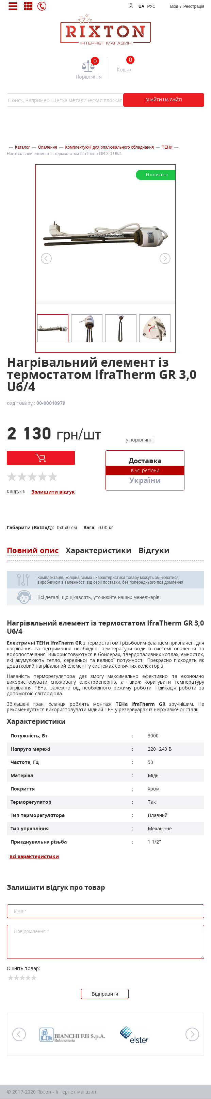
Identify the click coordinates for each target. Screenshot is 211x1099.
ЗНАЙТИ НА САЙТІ (158, 100)
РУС (151, 6)
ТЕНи (167, 147)
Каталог (22, 147)
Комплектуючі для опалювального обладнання (109, 147)
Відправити (105, 994)
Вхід (187, 6)
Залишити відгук (53, 492)
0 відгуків (16, 491)
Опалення (47, 147)
